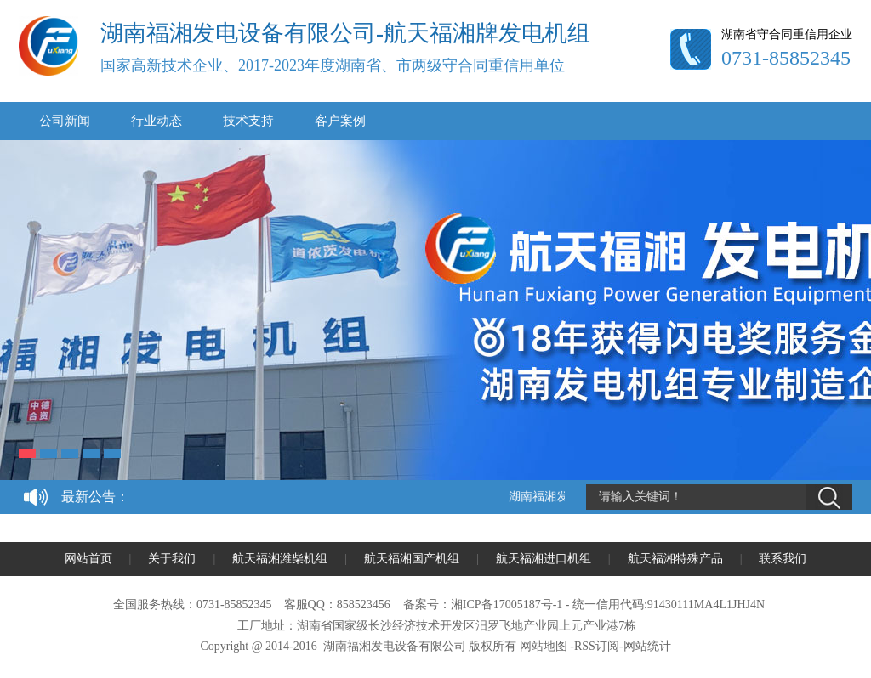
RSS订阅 (596, 646)
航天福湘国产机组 (411, 558)
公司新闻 (64, 120)
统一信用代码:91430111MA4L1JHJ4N (668, 604)
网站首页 (88, 558)
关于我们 (172, 558)
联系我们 (782, 558)
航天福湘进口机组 (543, 558)
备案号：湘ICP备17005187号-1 (482, 604)
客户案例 (340, 120)
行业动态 (156, 120)
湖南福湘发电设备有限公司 (394, 646)
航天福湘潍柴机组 (279, 558)
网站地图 (543, 646)
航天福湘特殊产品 (675, 558)
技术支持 (248, 120)
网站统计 (647, 646)
